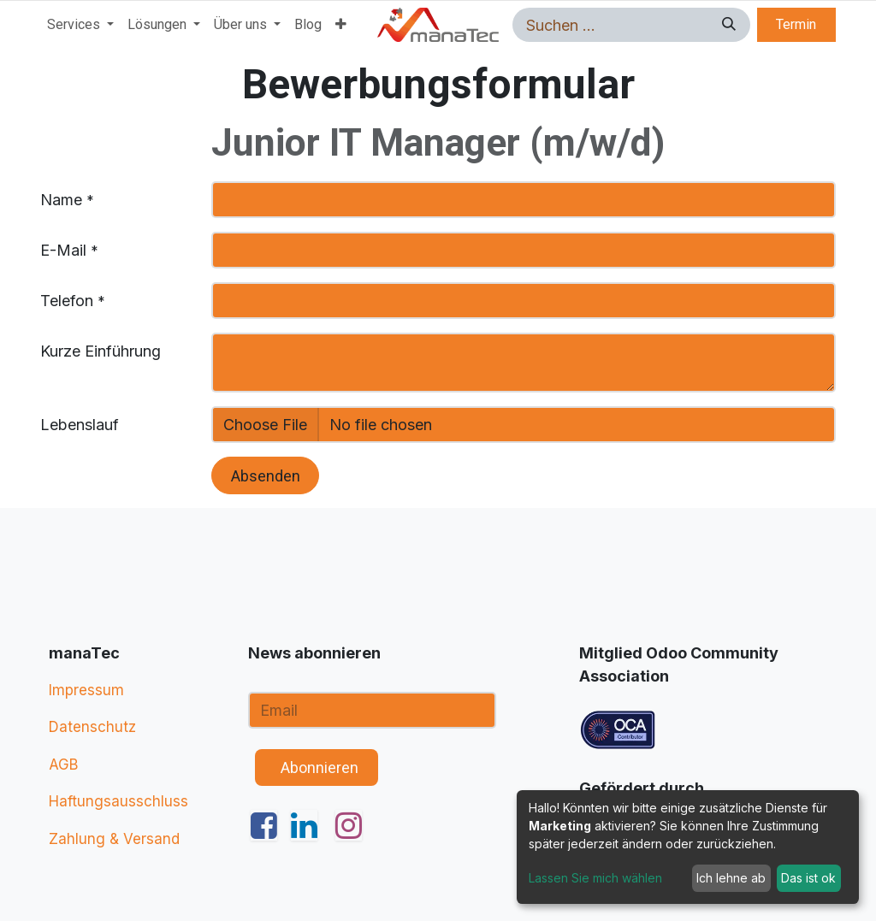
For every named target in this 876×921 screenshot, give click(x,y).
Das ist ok (808, 878)
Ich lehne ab (731, 878)
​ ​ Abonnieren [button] (316, 767)
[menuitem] (80, 25)
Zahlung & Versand (114, 838)
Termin (796, 24)
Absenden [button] (265, 476)
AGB (63, 764)
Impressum (86, 690)
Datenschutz (92, 726)
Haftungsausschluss (118, 801)
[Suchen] (726, 25)
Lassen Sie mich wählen (595, 878)
